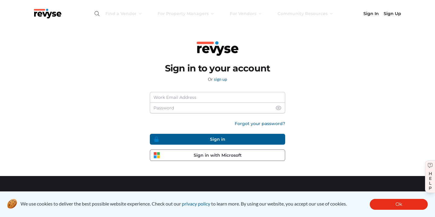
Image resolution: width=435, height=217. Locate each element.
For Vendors (251, 13)
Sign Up (392, 13)
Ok (398, 204)
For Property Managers (191, 13)
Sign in (189, 139)
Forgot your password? (260, 123)
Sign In (371, 13)
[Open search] (97, 14)
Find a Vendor (129, 13)
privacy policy (196, 203)
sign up (220, 79)
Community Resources (311, 13)
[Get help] (430, 176)
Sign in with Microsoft (198, 155)
